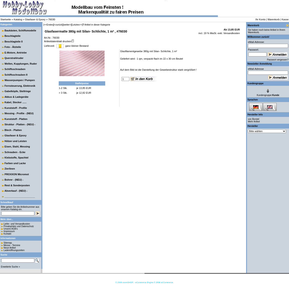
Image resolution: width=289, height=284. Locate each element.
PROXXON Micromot (17, 174)
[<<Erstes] (48, 24)
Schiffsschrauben (15, 69)
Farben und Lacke (15, 163)
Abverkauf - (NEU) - (16, 190)
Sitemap (8, 243)
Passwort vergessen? (278, 59)
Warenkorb (274, 19)
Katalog (18, 19)
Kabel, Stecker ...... (15, 102)
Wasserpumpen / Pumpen (20, 80)
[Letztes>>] (77, 24)
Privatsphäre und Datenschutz (19, 226)
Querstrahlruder (14, 58)
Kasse (285, 19)
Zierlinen (10, 168)
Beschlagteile (13, 36)
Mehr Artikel (254, 121)
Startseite (5, 19)
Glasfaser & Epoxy (35, 19)
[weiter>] (67, 24)
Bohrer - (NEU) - (14, 179)
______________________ (20, 196)
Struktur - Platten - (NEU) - (20, 124)
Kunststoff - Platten (16, 119)
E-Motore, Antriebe (16, 52)
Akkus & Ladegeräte (16, 96)
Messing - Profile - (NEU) (19, 113)
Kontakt (7, 234)
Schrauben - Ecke (15, 152)
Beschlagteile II (14, 41)
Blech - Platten (13, 130)
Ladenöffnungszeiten (14, 250)
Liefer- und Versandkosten (17, 224)
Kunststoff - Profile (16, 108)
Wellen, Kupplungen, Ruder (21, 63)
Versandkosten (231, 33)
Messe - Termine (12, 245)
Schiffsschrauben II (16, 74)
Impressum (9, 231)
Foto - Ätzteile (13, 47)
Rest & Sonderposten (17, 185)
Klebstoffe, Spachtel (16, 157)
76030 (51, 19)
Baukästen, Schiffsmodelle (20, 30)
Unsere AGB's (11, 229)
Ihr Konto (260, 19)
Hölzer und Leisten (16, 141)
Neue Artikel (10, 248)
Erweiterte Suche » (10, 266)
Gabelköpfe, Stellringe (18, 91)
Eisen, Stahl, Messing (17, 146)
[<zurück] (58, 24)
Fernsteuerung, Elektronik (20, 85)
